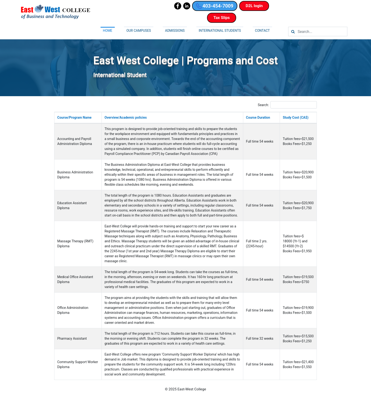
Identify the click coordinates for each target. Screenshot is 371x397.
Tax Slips (221, 17)
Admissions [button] (175, 30)
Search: (287, 104)
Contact (262, 30)
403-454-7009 (215, 6)
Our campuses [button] (138, 30)
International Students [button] (220, 30)
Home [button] (107, 30)
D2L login (254, 5)
